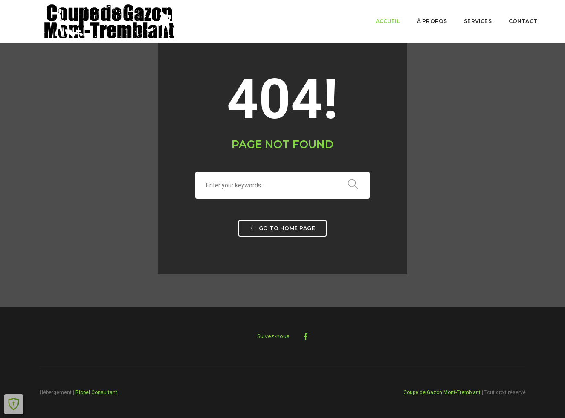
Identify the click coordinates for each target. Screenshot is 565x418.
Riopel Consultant (96, 392)
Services (477, 21)
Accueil (388, 21)
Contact (523, 21)
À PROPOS (432, 21)
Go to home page (283, 228)
